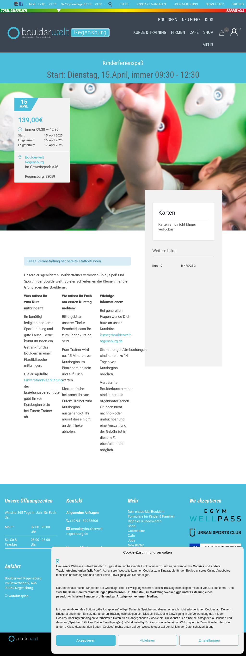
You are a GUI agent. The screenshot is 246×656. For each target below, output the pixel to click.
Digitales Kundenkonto (144, 521)
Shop (131, 526)
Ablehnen (147, 640)
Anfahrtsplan (19, 596)
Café (131, 536)
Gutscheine (136, 531)
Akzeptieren (85, 640)
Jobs (131, 540)
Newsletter (136, 545)
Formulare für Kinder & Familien (151, 516)
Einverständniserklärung (43, 380)
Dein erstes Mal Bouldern (146, 512)
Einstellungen (209, 640)
